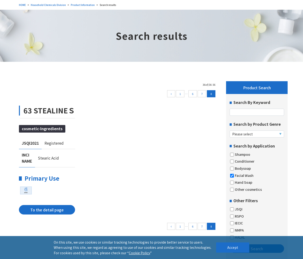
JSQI (236, 209)
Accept (232, 247)
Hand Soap (241, 182)
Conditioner (242, 161)
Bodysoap (240, 168)
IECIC (236, 223)
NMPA (237, 230)
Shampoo (240, 154)
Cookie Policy (139, 252)
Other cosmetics (246, 189)
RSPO (237, 216)
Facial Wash (242, 175)
